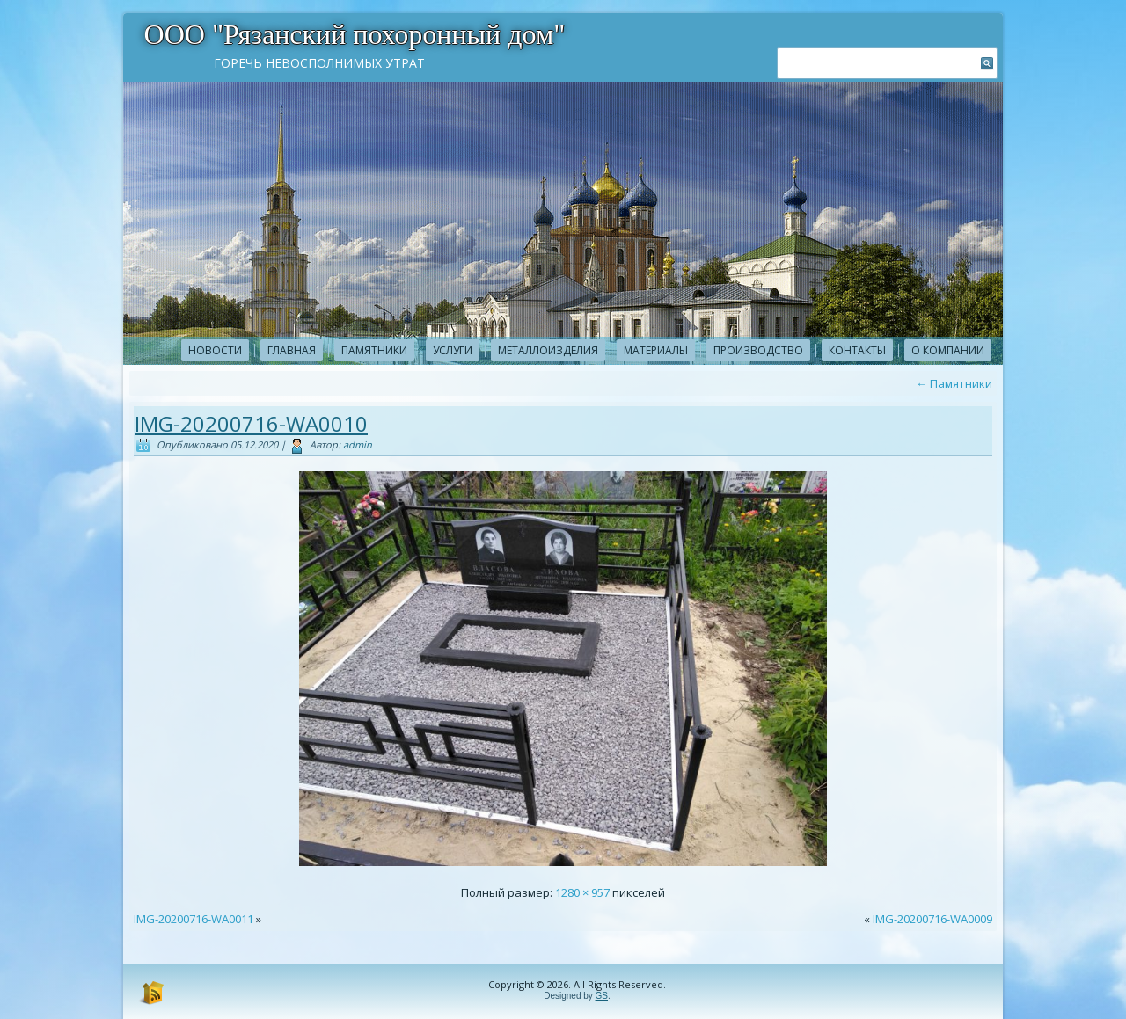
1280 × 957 (582, 892)
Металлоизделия (548, 350)
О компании (947, 350)
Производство (758, 350)
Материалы (656, 350)
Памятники (374, 350)
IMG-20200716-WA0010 (251, 423)
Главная (291, 350)
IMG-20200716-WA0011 (193, 919)
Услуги (452, 350)
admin (357, 444)
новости (215, 350)
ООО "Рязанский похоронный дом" (355, 34)
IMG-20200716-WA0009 (932, 919)
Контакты (857, 350)
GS (602, 996)
